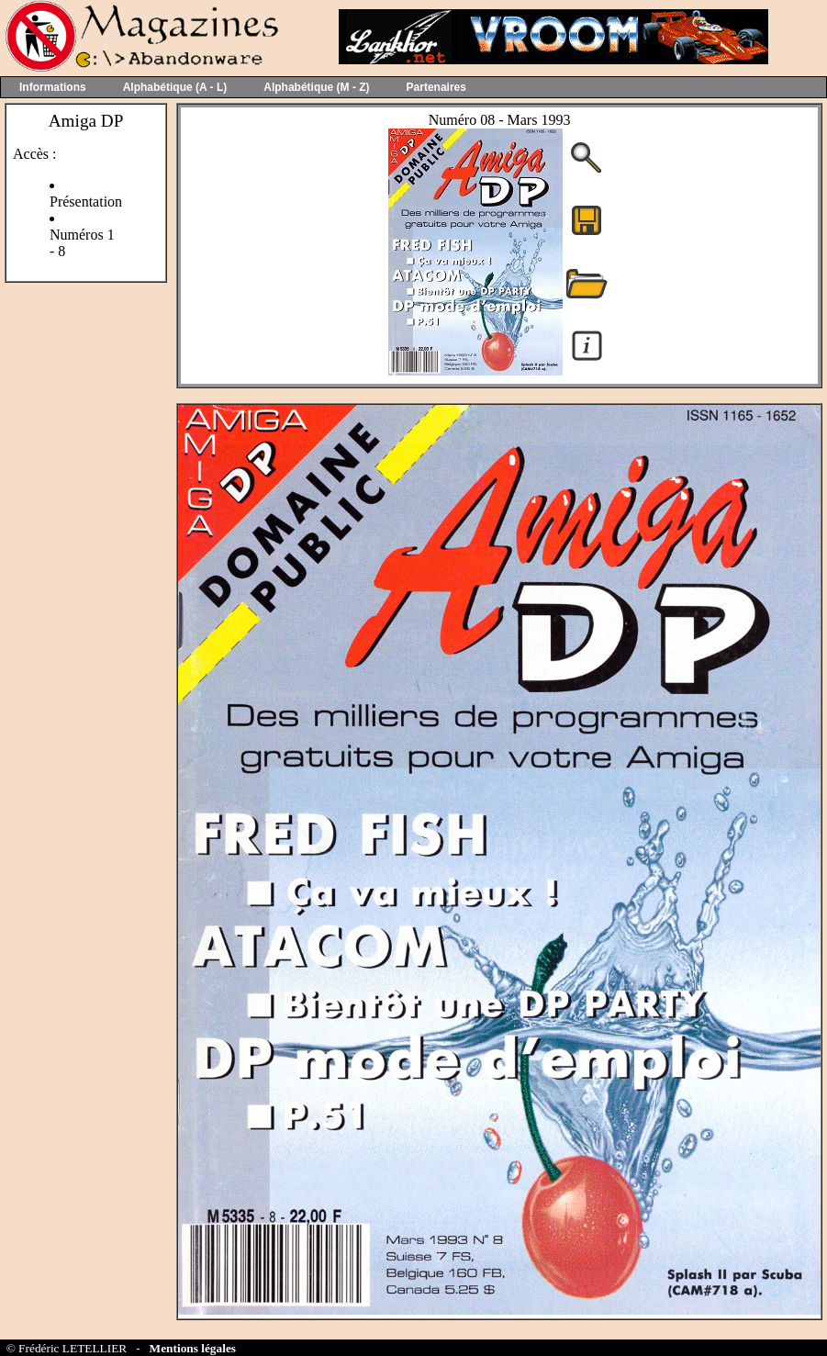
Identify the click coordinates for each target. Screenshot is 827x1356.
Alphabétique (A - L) (175, 87)
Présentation (86, 201)
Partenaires (436, 87)
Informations (52, 87)
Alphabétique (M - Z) (316, 87)
